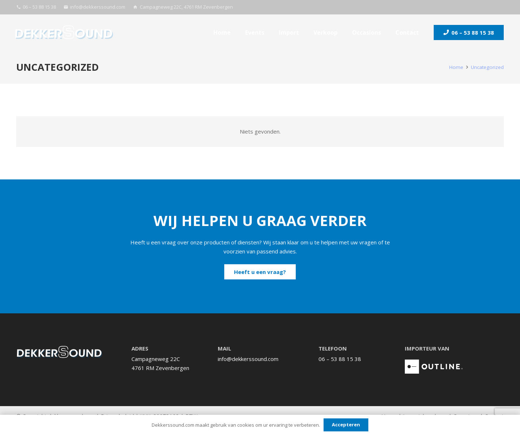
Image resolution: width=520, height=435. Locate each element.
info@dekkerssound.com (248, 358)
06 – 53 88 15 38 (339, 358)
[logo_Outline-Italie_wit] (434, 367)
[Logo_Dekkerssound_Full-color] (64, 32)
